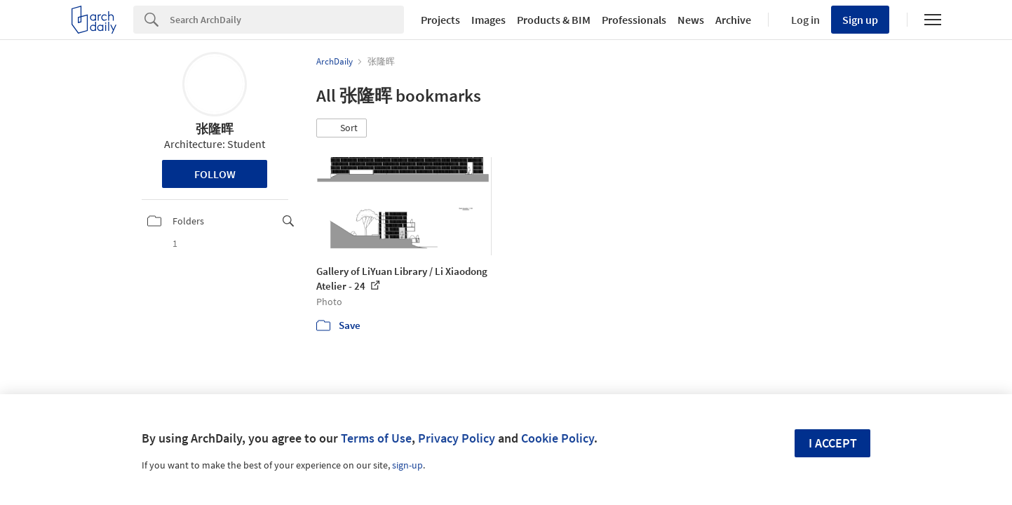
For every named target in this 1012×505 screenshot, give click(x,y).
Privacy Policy (456, 438)
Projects (440, 19)
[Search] (287, 20)
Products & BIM (554, 19)
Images (488, 19)
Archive (733, 19)
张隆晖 (215, 129)
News (690, 19)
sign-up (407, 465)
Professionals (634, 19)
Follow (215, 174)
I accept (833, 443)
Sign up (860, 20)
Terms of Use (376, 438)
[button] (341, 128)
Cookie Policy (557, 438)
